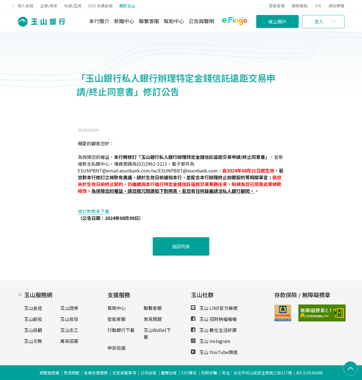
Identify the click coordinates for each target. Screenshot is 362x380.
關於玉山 (127, 5)
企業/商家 (48, 5)
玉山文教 (33, 341)
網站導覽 (336, 5)
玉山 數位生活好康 (214, 330)
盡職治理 (169, 372)
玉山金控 (33, 308)
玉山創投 (33, 319)
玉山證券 (69, 308)
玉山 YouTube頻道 (214, 352)
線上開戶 (277, 21)
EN (318, 5)
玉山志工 (69, 330)
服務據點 (299, 5)
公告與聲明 (201, 21)
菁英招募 (69, 341)
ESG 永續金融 (100, 5)
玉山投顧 (33, 330)
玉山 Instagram (210, 341)
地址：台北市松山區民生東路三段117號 (257, 372)
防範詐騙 (209, 372)
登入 (319, 21)
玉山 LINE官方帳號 (214, 308)
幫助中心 (174, 21)
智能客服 (277, 5)
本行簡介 (99, 21)
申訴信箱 (116, 347)
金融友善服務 (96, 372)
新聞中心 (124, 21)
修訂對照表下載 (93, 211)
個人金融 (25, 5)
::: (13, 5)
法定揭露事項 (124, 372)
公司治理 (148, 372)
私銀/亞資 (72, 5)
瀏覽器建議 (49, 372)
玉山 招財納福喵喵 (214, 319)
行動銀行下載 (121, 330)
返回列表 (181, 246)
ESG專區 (189, 372)
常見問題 (153, 319)
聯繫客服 (149, 21)
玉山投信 (69, 319)
